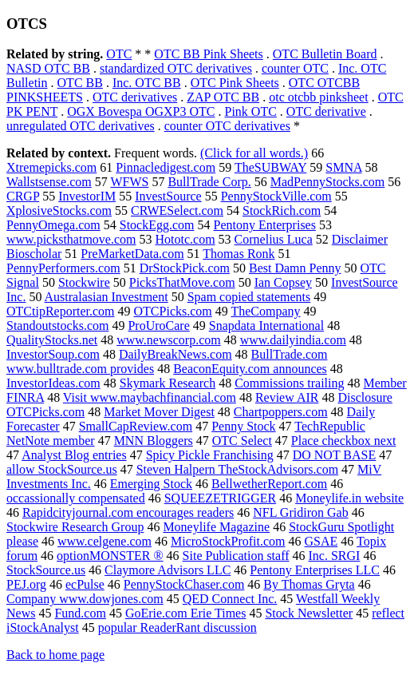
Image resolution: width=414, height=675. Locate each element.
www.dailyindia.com (293, 340)
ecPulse (84, 584)
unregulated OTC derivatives (80, 126)
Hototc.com (185, 239)
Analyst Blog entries (74, 455)
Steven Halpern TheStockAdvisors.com (237, 469)
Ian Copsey (283, 282)
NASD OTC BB (48, 68)
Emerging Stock (151, 483)
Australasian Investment (106, 297)
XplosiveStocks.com (59, 210)
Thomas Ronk (238, 253)
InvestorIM (87, 196)
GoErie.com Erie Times (185, 613)
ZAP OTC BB (223, 97)
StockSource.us (45, 570)
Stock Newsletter (309, 613)
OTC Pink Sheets (235, 82)
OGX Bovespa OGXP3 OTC (141, 111)
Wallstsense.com (49, 182)
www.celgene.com (104, 541)
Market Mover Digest (159, 412)
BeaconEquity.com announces (250, 368)
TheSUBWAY (270, 167)
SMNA (343, 167)
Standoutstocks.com (57, 325)
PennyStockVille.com (276, 196)
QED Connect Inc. (230, 599)
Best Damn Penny (295, 268)
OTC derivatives (135, 97)
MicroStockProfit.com (228, 541)
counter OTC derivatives (227, 126)
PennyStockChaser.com (184, 584)
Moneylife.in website (349, 498)
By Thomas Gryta (308, 584)
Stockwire (84, 282)
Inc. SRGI (335, 555)
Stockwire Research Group (75, 527)
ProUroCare (158, 325)
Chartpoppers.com (281, 412)
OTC (119, 54)
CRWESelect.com (177, 210)
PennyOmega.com (53, 225)
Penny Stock (243, 426)
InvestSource (168, 196)
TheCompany (265, 311)
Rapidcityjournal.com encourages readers (128, 512)
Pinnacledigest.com (165, 167)
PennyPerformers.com (63, 268)
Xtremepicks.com (51, 167)
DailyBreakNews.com (175, 354)
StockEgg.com (157, 225)
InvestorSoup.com (53, 354)
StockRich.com (281, 210)
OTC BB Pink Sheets (208, 54)
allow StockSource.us (61, 469)
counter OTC (295, 68)
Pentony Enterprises (265, 225)
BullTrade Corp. (209, 182)
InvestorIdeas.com (53, 383)
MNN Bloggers (153, 440)
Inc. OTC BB (146, 82)
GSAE (321, 541)
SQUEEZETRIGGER (220, 498)
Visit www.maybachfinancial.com (149, 397)
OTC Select (242, 440)
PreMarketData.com (132, 253)
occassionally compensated (75, 498)
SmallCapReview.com (136, 426)
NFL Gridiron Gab (300, 512)
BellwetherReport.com (269, 483)
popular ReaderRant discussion (177, 627)
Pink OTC (251, 111)
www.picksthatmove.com (71, 239)
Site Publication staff (236, 555)
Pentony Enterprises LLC (315, 570)
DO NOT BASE (335, 455)
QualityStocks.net (51, 340)
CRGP (22, 196)
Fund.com (79, 613)
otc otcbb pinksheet (318, 97)
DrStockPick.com (185, 268)
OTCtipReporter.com (60, 311)
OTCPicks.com (173, 311)
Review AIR (287, 397)
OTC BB (80, 82)
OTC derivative (326, 111)
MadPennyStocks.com (327, 182)
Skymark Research (167, 383)
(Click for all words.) (254, 153)
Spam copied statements (249, 297)
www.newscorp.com (168, 340)
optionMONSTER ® (110, 555)
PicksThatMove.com (182, 282)
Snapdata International (266, 325)
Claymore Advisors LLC (167, 570)
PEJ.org (26, 584)
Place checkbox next (343, 440)
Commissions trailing (289, 383)
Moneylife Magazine (216, 527)
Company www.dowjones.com (85, 599)
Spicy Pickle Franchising (210, 455)
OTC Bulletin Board (325, 54)
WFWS (129, 182)
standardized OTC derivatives (176, 68)
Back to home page (55, 654)
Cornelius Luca (274, 239)
